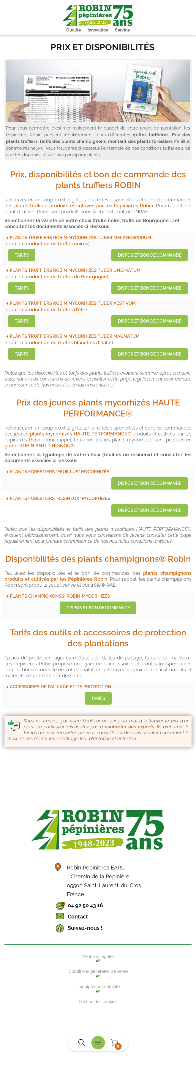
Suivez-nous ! (85, 928)
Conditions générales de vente (98, 971)
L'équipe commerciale (98, 986)
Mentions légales (98, 956)
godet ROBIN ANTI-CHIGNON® (39, 446)
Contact (78, 916)
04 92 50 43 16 (85, 905)
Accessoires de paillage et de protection (60, 686)
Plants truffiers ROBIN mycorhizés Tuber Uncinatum (75, 270)
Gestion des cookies (98, 1001)
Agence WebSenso (98, 1022)
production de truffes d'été (55, 309)
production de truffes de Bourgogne (65, 277)
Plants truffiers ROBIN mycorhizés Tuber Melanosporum (80, 237)
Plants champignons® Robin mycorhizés (60, 596)
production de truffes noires (56, 244)
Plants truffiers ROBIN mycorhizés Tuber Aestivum (73, 303)
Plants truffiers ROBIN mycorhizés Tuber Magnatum (75, 336)
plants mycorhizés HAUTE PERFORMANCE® (80, 434)
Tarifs (22, 255)
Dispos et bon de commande (149, 255)
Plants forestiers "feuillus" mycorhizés (59, 471)
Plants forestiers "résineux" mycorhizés (60, 498)
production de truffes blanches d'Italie (68, 342)
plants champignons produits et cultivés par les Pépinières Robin (98, 576)
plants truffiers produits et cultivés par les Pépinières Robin (83, 206)
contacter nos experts (129, 727)
